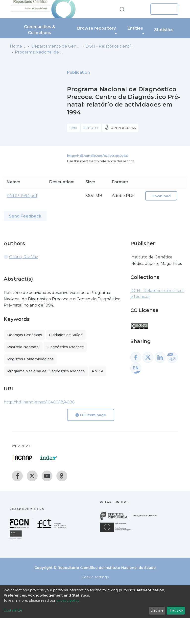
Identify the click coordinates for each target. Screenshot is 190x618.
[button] (139, 9)
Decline (157, 610)
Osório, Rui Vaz (23, 256)
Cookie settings (95, 577)
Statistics (163, 29)
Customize (12, 610)
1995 (73, 128)
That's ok (175, 610)
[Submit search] (122, 9)
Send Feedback (25, 216)
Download (161, 196)
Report (91, 128)
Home (16, 46)
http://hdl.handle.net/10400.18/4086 (97, 156)
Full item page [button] (90, 415)
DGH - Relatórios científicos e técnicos (110, 46)
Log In (163, 9)
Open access (123, 128)
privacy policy (67, 600)
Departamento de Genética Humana (56, 46)
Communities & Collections (39, 29)
